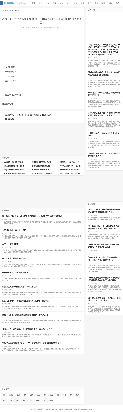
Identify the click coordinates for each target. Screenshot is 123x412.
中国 (4, 395)
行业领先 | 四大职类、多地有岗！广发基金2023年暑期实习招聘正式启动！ (32, 216)
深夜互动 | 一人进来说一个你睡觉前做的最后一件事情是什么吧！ (30, 115)
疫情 (31, 395)
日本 (23, 400)
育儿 (82, 3)
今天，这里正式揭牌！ (11, 244)
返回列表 (11, 119)
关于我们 (34, 409)
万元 (10, 400)
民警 (51, 400)
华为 (71, 395)
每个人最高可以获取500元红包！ (15, 258)
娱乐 (47, 3)
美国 (18, 395)
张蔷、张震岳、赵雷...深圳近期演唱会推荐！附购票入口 (25, 315)
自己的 (11, 395)
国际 (110, 3)
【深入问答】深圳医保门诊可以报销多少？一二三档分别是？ (27, 329)
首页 (33, 3)
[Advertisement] (42, 43)
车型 (4, 400)
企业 (17, 400)
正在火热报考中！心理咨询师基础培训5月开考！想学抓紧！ (26, 301)
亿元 (44, 395)
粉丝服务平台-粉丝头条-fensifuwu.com (79, 409)
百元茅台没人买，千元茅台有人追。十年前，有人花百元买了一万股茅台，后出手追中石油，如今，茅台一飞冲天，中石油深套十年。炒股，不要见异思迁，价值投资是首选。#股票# (104, 50)
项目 (44, 400)
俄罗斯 (38, 400)
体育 (61, 3)
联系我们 (40, 409)
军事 (103, 3)
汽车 (54, 3)
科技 (40, 3)
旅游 (75, 3)
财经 (68, 3)
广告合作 (47, 409)
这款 (77, 395)
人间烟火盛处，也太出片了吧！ (15, 230)
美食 (96, 3)
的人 (38, 395)
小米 (30, 400)
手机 (64, 395)
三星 (58, 395)
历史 (89, 3)
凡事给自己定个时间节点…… (41, 170)
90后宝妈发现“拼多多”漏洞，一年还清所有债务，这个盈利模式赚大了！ (31, 343)
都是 (25, 395)
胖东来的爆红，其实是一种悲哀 (15, 273)
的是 (51, 395)
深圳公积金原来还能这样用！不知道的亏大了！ (21, 287)
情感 (118, 3)
